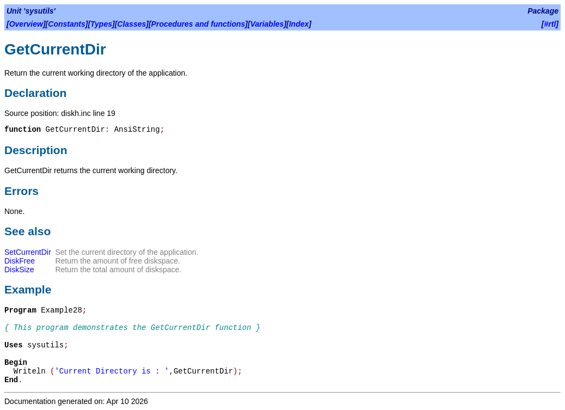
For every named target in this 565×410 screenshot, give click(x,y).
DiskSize (19, 269)
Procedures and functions (198, 24)
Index (299, 24)
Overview (26, 24)
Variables (267, 24)
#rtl (550, 24)
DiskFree (19, 260)
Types (101, 24)
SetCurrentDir (27, 252)
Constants (66, 24)
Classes (131, 24)
